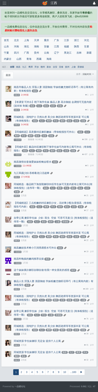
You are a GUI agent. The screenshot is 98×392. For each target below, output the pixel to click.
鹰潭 (30, 67)
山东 (6, 46)
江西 (56, 46)
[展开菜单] (4, 3)
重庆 (46, 40)
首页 (6, 40)
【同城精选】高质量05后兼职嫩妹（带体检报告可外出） (45, 131)
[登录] (94, 3)
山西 (18, 58)
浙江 (76, 40)
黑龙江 (68, 52)
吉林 (79, 52)
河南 (16, 46)
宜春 (61, 67)
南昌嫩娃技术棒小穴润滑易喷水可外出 (35, 247)
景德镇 (80, 67)
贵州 (36, 52)
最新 (8, 75)
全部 (12, 67)
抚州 (67, 67)
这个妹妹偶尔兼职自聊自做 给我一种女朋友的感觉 (42, 270)
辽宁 (56, 52)
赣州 (43, 67)
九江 (24, 67)
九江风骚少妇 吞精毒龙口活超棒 (32, 173)
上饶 (73, 67)
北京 (16, 40)
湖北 (26, 46)
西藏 (38, 58)
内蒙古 (7, 58)
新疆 (89, 52)
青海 (28, 58)
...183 (73, 372)
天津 (36, 40)
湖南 (36, 46)
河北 (86, 40)
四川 (16, 52)
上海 (26, 40)
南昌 (18, 67)
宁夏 (6, 52)
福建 (66, 46)
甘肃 (86, 46)
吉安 (55, 67)
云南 (46, 52)
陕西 (76, 46)
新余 (49, 67)
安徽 (46, 46)
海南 (49, 58)
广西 (26, 52)
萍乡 (37, 67)
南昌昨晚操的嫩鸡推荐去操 (29, 258)
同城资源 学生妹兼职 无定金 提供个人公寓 (37, 341)
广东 (56, 40)
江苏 (66, 40)
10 (64, 372)
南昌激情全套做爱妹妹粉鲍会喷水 (32, 161)
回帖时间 (87, 74)
